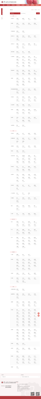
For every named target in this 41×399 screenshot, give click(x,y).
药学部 (12, 309)
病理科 (12, 343)
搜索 (38, 13)
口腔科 (12, 213)
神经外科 (12, 185)
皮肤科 (12, 273)
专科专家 (36, 9)
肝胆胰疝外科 (13, 138)
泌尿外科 (12, 174)
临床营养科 (12, 125)
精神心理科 (12, 51)
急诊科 (12, 259)
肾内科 (12, 109)
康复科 (12, 78)
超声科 (12, 348)
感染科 (12, 117)
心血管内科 (12, 56)
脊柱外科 (12, 166)
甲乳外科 (12, 133)
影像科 (12, 329)
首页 (33, 9)
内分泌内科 (12, 104)
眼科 (11, 205)
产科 (11, 229)
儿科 (11, 237)
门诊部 (12, 254)
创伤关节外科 (13, 155)
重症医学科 (12, 70)
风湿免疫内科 (13, 31)
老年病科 (12, 18)
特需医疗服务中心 (13, 289)
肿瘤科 (12, 23)
